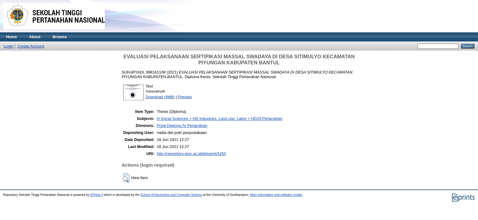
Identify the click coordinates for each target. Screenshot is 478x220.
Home (11, 36)
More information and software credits (276, 195)
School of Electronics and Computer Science (171, 195)
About (35, 36)
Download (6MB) (160, 97)
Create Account (30, 46)
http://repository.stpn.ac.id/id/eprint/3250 (191, 153)
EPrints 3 (96, 195)
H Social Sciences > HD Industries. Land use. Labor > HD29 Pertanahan (219, 118)
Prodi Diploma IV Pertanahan (182, 125)
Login (8, 46)
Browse (60, 36)
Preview (185, 97)
